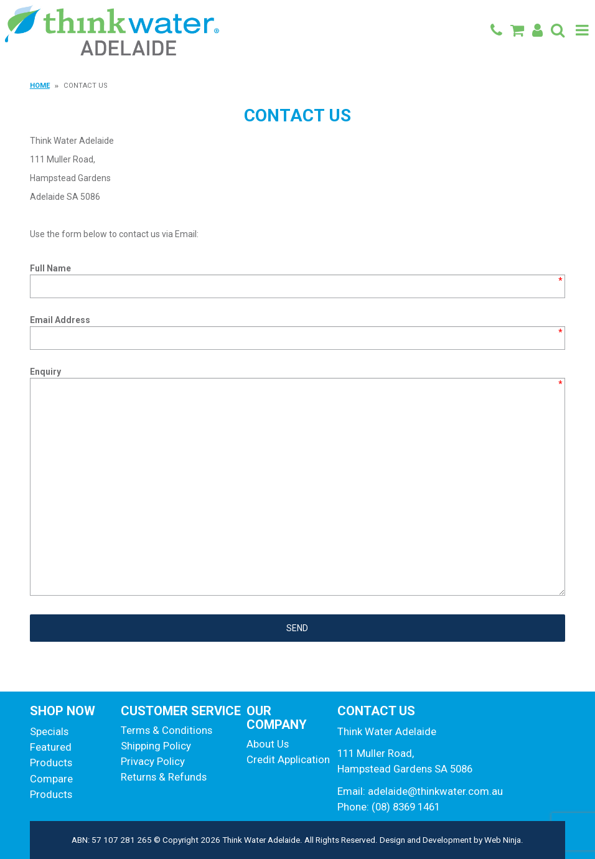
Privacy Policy (153, 761)
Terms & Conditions (166, 730)
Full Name (50, 268)
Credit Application (286, 759)
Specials (49, 731)
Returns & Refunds (164, 777)
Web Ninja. (503, 840)
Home (40, 86)
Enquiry (45, 372)
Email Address (60, 320)
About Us (267, 744)
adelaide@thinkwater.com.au (435, 791)
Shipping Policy (156, 745)
